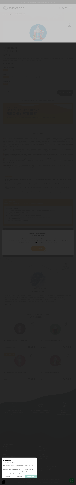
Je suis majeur (38, 248)
